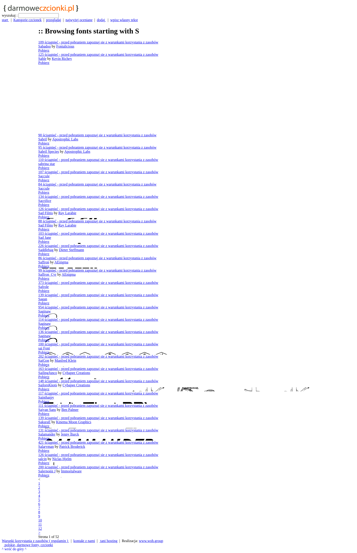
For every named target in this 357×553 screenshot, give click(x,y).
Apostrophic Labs (65, 139)
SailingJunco (47, 373)
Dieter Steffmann (71, 250)
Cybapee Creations (76, 373)
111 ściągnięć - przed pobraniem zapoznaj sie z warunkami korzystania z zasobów (98, 406)
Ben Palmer (70, 410)
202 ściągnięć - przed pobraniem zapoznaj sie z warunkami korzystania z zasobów (98, 356)
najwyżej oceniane (79, 20)
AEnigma (61, 262)
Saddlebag (46, 250)
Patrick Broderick (72, 447)
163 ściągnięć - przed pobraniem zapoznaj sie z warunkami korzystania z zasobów (98, 369)
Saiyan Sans (47, 410)
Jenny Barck (70, 434)
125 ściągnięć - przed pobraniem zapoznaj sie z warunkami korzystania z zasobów (98, 54)
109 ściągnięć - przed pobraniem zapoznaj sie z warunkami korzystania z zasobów (98, 42)
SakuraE (44, 422)
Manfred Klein (65, 360)
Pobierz (43, 50)
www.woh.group (151, 541)
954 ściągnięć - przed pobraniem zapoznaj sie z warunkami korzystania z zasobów (98, 307)
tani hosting (108, 541)
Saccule (44, 176)
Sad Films (45, 213)
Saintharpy (46, 397)
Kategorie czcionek (27, 20)
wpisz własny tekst (124, 20)
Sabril (42, 139)
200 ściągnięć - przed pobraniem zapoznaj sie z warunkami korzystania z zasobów (98, 467)
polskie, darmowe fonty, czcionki (28, 545)
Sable (42, 59)
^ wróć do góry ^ (14, 549)
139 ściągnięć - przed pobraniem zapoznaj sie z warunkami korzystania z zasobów (98, 295)
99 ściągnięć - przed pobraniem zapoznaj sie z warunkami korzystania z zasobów (97, 270)
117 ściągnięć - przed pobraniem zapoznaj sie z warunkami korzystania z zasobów (98, 393)
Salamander (47, 434)
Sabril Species (48, 151)
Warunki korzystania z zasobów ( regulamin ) (35, 541)
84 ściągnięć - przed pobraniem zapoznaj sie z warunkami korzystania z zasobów (97, 184)
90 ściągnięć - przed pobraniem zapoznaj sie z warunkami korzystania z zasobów (97, 135)
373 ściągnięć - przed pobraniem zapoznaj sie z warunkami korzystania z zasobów (98, 283)
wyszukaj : (10, 15)
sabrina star (46, 164)
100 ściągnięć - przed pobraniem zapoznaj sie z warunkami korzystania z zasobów (98, 344)
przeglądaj (53, 20)
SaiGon (43, 360)
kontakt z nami (84, 541)
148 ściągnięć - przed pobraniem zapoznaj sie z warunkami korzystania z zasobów (98, 381)
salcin (42, 459)
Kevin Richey (62, 59)
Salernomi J (47, 471)
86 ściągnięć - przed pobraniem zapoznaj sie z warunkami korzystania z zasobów (97, 258)
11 (40, 524)
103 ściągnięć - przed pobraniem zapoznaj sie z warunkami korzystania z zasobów (98, 233)
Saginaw (44, 311)
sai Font (44, 348)
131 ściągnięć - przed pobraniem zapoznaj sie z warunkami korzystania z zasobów (98, 430)
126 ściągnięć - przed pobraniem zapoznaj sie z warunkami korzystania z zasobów (98, 209)
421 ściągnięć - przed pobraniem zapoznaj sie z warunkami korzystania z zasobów (98, 442)
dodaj (101, 20)
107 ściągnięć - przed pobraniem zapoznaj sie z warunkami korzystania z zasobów (98, 172)
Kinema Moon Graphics (73, 422)
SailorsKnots (47, 385)
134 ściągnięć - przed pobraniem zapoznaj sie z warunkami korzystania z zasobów (98, 197)
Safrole (43, 287)
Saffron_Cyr (47, 274)
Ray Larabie (67, 213)
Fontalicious (65, 46)
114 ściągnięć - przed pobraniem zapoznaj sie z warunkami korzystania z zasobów (98, 319)
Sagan (42, 299)
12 (40, 528)
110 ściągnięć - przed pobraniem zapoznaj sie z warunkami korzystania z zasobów (98, 160)
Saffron (43, 262)
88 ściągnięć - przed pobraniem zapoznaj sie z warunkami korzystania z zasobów (97, 221)
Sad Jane (44, 238)
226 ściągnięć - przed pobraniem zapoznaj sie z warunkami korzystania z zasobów (98, 246)
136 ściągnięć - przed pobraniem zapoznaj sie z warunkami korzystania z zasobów (98, 332)
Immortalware (71, 471)
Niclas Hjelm (61, 459)
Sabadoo (44, 46)
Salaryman (46, 447)
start (5, 20)
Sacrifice (44, 201)
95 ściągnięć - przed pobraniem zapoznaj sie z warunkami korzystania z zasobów (97, 147)
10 (40, 520)
